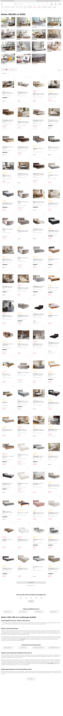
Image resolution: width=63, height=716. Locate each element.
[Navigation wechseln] (2, 4)
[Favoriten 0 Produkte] (55, 4)
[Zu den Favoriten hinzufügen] (14, 77)
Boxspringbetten (51, 663)
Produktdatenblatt (4, 405)
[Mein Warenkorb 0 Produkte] (59, 4)
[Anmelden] (51, 4)
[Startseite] (1, 10)
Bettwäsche (23, 639)
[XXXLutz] (8, 4)
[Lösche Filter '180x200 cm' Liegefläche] (8, 73)
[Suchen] (15, 4)
